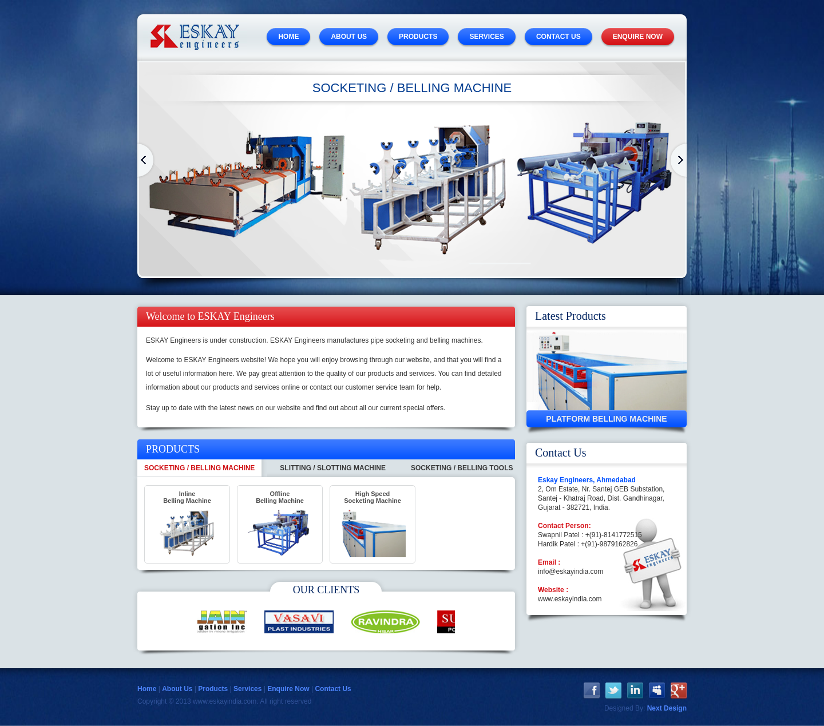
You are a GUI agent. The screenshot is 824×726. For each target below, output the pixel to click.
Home (146, 160)
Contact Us (333, 689)
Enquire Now (288, 689)
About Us (177, 689)
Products (213, 689)
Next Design (667, 708)
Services (247, 689)
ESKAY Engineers (195, 37)
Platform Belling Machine (606, 418)
